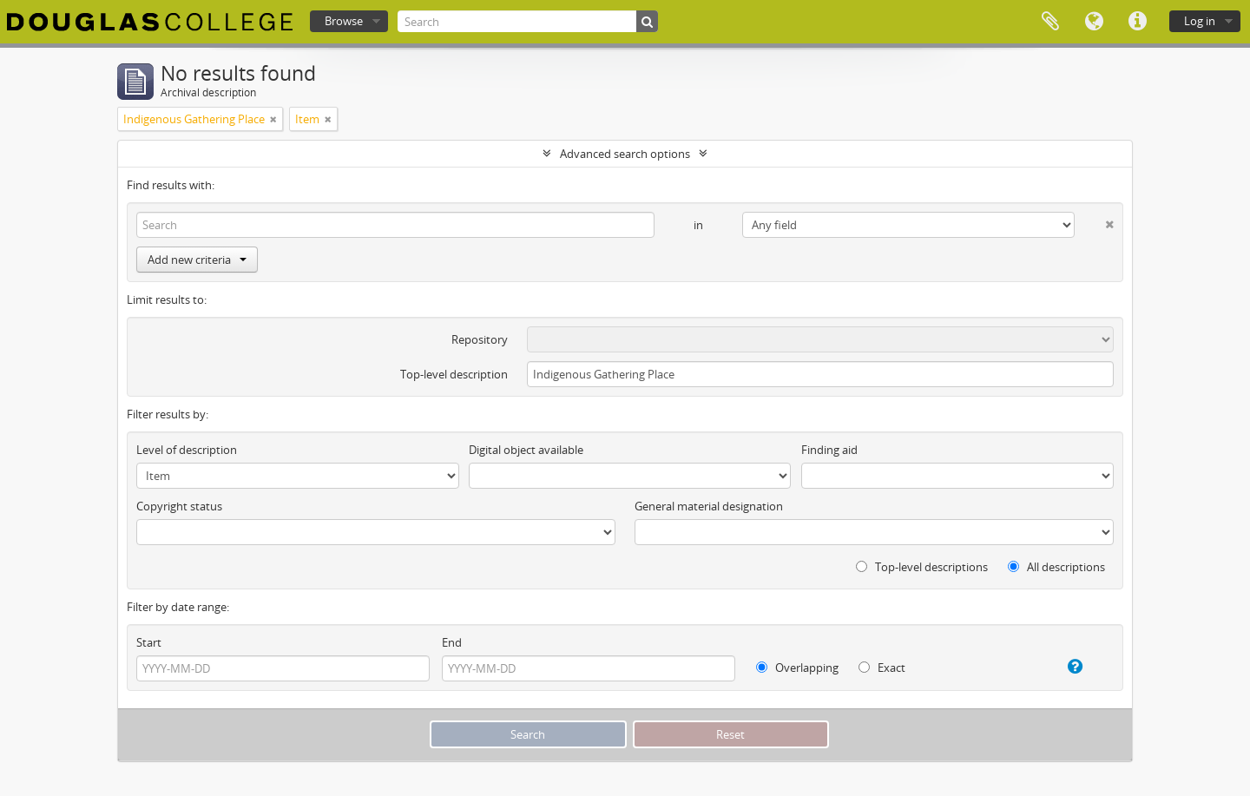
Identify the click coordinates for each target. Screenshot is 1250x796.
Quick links (1137, 21)
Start (148, 642)
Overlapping (797, 667)
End (452, 642)
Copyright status (179, 506)
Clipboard (1050, 21)
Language (1093, 21)
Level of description (186, 449)
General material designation (709, 506)
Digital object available (526, 449)
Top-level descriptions (922, 567)
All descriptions (1056, 567)
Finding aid (829, 449)
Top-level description (454, 374)
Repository (479, 339)
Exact (882, 667)
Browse (344, 21)
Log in (1199, 21)
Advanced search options (625, 153)
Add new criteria (197, 259)
